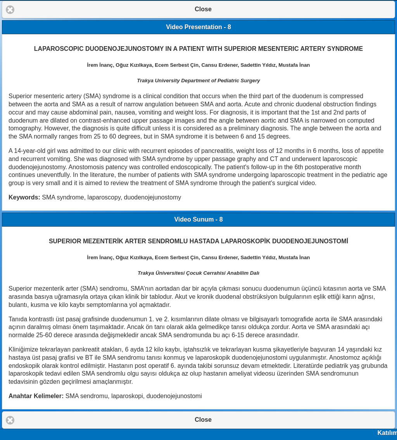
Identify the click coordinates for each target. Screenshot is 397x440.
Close (203, 9)
